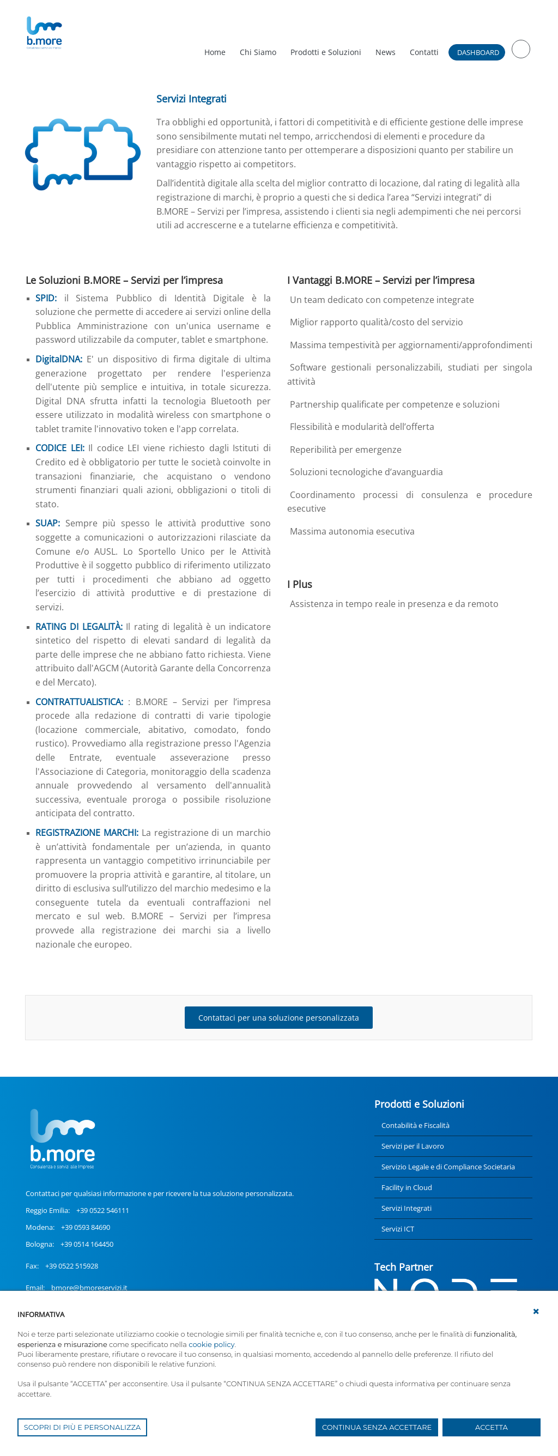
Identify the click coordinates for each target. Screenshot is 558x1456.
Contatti (424, 52)
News (385, 52)
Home (215, 52)
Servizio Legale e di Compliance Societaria (448, 1167)
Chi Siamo (258, 52)
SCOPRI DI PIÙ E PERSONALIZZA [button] (82, 1427)
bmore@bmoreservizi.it (89, 1288)
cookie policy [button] (211, 1344)
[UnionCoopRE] (44, 32)
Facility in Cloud (406, 1187)
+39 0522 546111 (102, 1210)
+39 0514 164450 (86, 1244)
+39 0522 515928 (71, 1266)
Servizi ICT (397, 1229)
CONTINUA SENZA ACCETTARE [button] (377, 1427)
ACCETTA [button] (491, 1427)
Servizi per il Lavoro (412, 1146)
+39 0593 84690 (85, 1227)
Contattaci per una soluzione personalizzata (278, 1017)
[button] (536, 1312)
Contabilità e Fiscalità (415, 1125)
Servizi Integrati (406, 1208)
